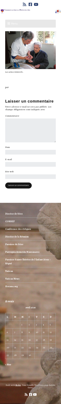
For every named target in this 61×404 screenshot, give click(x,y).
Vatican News (12, 278)
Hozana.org (11, 286)
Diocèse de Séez (14, 213)
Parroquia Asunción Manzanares (22, 252)
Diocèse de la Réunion (17, 236)
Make (18, 385)
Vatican (9, 271)
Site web (9, 171)
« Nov (8, 364)
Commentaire (13, 116)
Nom (8, 147)
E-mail (9, 159)
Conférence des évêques (18, 229)
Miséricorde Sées (20, 87)
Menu (14, 23)
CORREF (10, 221)
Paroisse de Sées (14, 244)
